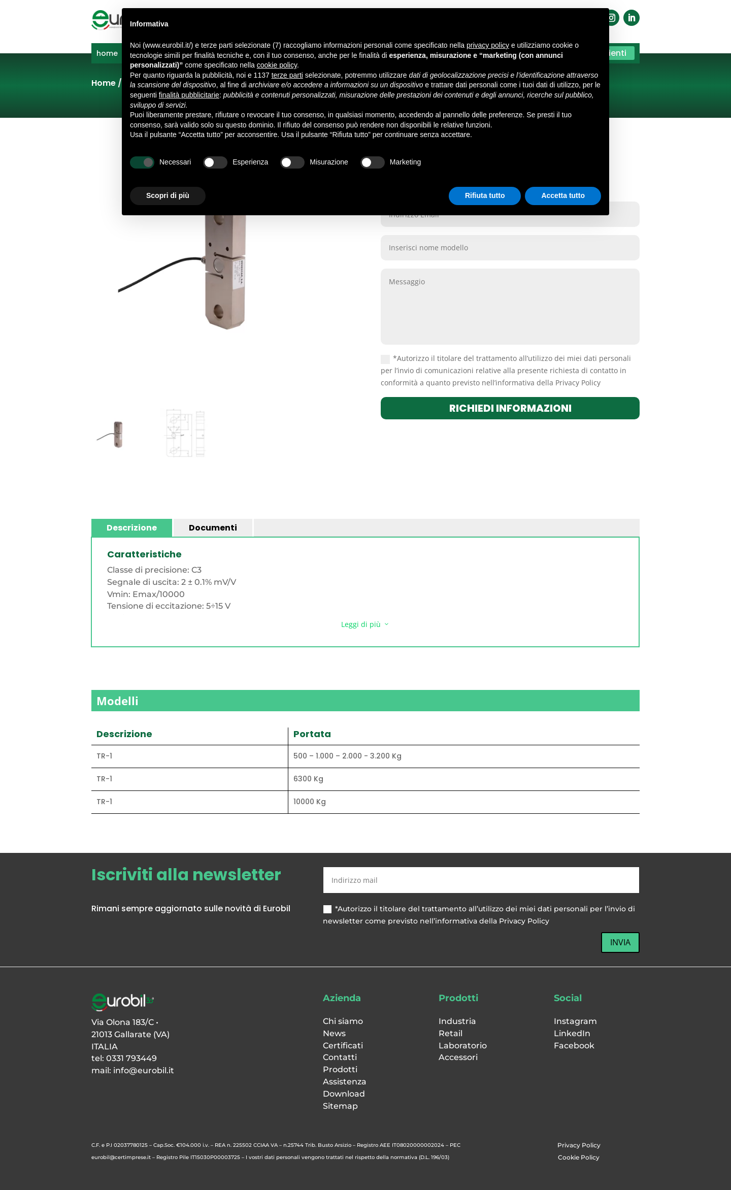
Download (344, 1094)
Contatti (340, 1057)
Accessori (458, 1057)
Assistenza (345, 1081)
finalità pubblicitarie (189, 95)
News (334, 1033)
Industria (457, 1021)
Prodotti (340, 1069)
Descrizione (132, 528)
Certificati (343, 1045)
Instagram (575, 1021)
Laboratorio (463, 1045)
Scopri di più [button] (167, 195)
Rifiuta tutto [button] (485, 195)
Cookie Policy (579, 1157)
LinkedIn (572, 1033)
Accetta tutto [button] (563, 195)
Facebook (574, 1045)
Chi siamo (343, 1021)
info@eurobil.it (143, 1070)
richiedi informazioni (510, 408)
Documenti (213, 528)
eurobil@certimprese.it (121, 1157)
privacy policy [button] (488, 45)
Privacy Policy (579, 1145)
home (107, 54)
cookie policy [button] (277, 65)
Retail (450, 1033)
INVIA (620, 942)
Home (103, 83)
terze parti (287, 75)
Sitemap (340, 1106)
